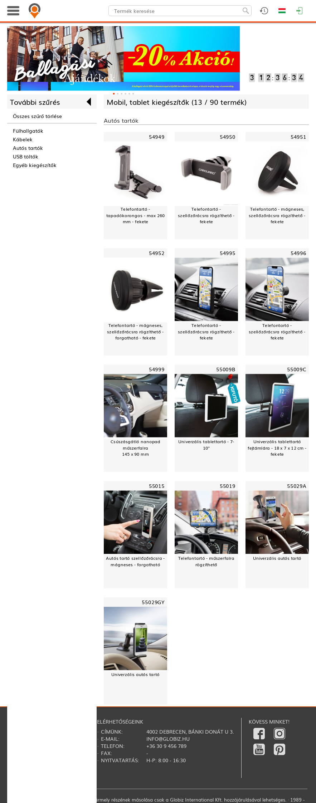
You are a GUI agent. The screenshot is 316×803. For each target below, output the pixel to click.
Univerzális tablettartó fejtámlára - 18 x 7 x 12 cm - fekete (277, 448)
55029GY (153, 602)
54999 (157, 369)
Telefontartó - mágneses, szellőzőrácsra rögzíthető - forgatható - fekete (135, 331)
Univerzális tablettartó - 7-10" (206, 445)
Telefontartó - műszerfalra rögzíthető (206, 561)
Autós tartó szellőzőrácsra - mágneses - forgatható (135, 561)
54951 (298, 136)
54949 (157, 136)
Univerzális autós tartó (277, 558)
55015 (157, 485)
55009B (225, 369)
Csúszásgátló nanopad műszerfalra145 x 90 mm (136, 448)
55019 (227, 485)
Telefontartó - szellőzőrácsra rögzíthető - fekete (206, 215)
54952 (157, 253)
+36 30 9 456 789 (166, 745)
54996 (298, 253)
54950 (227, 136)
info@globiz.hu (168, 738)
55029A (296, 485)
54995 (227, 253)
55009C (296, 369)
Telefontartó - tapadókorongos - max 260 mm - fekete (135, 215)
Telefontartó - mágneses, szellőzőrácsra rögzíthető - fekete (277, 215)
